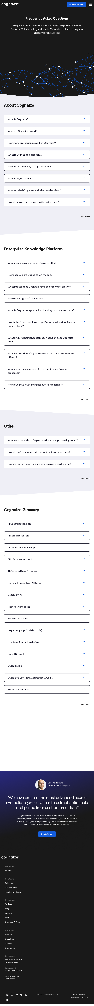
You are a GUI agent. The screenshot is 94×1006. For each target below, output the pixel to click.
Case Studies (11, 887)
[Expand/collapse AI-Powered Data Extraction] (83, 571)
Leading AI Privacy (13, 892)
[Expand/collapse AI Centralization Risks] (83, 524)
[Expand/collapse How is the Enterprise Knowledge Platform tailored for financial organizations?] (83, 322)
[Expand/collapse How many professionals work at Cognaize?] (83, 143)
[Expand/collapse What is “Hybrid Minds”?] (83, 179)
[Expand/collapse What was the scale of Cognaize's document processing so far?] (83, 440)
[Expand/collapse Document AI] (83, 595)
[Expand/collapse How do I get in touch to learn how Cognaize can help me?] (83, 464)
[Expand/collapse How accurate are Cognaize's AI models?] (83, 275)
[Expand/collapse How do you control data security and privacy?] (83, 202)
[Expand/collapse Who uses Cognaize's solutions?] (83, 299)
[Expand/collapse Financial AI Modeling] (83, 607)
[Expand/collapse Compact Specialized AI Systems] (83, 583)
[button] (90, 4)
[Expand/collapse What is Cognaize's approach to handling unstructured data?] (83, 310)
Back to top (85, 217)
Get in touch (47, 834)
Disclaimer (85, 998)
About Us (9, 934)
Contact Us (10, 948)
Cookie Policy (81, 994)
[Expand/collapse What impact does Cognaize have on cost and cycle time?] (83, 287)
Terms (73, 994)
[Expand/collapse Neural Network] (83, 654)
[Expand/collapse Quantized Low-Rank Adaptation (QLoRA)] (83, 678)
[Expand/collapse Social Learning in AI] (83, 690)
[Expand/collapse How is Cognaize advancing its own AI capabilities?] (83, 385)
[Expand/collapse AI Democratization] (83, 536)
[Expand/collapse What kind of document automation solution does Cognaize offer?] (83, 338)
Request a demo (76, 4)
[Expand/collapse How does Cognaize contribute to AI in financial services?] (83, 452)
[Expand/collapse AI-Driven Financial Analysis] (83, 548)
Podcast (9, 904)
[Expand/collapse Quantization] (83, 666)
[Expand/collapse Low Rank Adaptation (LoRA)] (83, 642)
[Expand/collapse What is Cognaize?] (83, 119)
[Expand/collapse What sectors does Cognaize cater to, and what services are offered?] (83, 354)
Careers (8, 943)
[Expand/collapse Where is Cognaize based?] (83, 131)
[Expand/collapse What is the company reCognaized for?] (83, 167)
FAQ (7, 917)
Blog (7, 908)
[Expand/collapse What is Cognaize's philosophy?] (83, 155)
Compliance (10, 939)
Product (8, 870)
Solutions (9, 883)
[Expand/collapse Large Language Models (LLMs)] (83, 631)
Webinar (8, 913)
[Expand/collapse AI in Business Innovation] (83, 560)
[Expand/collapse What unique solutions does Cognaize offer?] (83, 263)
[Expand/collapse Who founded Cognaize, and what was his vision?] (83, 190)
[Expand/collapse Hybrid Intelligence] (83, 619)
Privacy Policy (75, 998)
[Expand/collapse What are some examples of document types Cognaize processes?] (83, 369)
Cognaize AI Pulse (12, 922)
